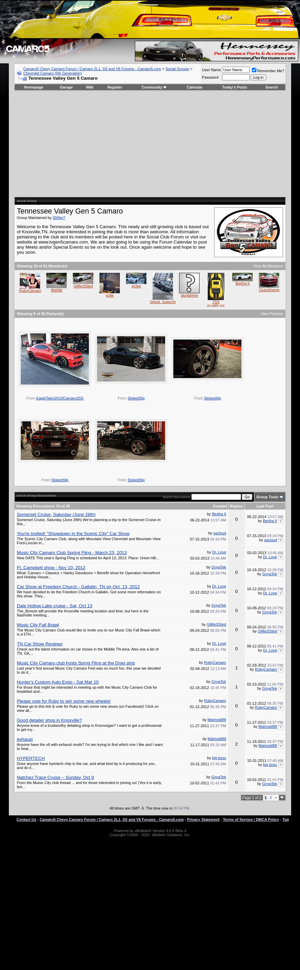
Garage (66, 87)
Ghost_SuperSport (165, 302)
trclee (136, 286)
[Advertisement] (150, 143)
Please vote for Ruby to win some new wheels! (64, 701)
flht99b (56, 290)
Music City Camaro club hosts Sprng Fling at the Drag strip (76, 663)
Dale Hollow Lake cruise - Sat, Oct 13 (54, 605)
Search (272, 87)
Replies (236, 506)
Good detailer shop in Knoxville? (49, 720)
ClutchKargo (269, 290)
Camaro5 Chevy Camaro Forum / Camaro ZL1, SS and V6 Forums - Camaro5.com (92, 69)
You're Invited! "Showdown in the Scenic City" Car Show (73, 533)
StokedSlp (136, 398)
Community (154, 87)
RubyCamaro (30, 290)
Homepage (33, 87)
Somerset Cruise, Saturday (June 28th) (56, 514)
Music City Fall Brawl (38, 624)
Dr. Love (219, 552)
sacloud (219, 533)
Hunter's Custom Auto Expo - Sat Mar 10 (57, 682)
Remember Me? (268, 71)
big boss (219, 758)
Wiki (90, 87)
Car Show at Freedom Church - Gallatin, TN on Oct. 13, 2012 (78, 586)
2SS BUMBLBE (216, 304)
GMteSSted (83, 286)
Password (210, 77)
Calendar (195, 87)
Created (220, 506)
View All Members (268, 266)
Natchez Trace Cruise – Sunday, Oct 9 (55, 777)
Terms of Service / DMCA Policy (251, 819)
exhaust (25, 739)
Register (114, 87)
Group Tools (267, 497)
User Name (211, 70)
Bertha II (243, 283)
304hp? (59, 218)
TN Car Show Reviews (39, 643)
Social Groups (177, 69)
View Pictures (271, 314)
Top (285, 819)
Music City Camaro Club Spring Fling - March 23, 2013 (72, 552)
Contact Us (26, 819)
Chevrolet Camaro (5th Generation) (52, 73)
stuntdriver (189, 295)
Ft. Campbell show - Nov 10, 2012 (51, 567)
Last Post (265, 506)
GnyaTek (218, 567)
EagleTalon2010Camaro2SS (59, 398)
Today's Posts (234, 87)
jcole (110, 295)
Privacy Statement (203, 819)
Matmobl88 (217, 720)
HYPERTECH (31, 758)
